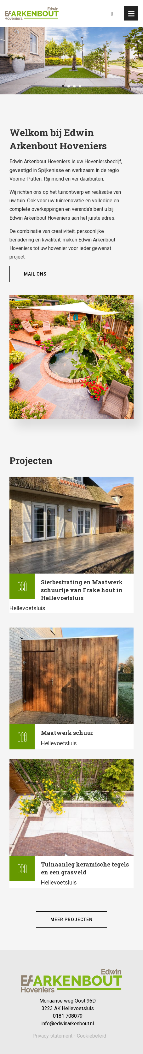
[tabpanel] (71, 60)
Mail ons (35, 274)
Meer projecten (71, 919)
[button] (131, 13)
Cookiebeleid (91, 1036)
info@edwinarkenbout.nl (67, 1024)
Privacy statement (52, 1036)
